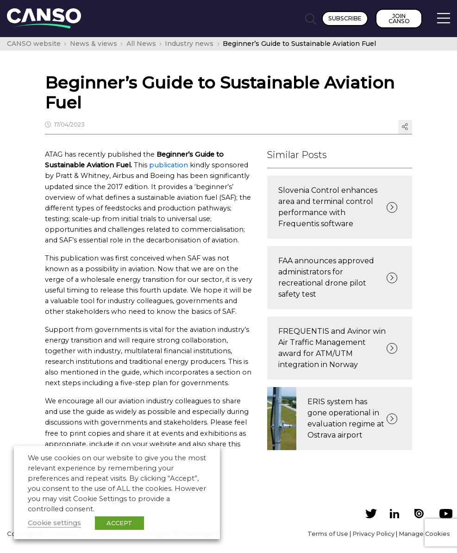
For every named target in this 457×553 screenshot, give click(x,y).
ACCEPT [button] (119, 523)
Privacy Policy (373, 533)
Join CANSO (399, 19)
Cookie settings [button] (54, 523)
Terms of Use (327, 533)
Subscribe (345, 18)
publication (168, 165)
